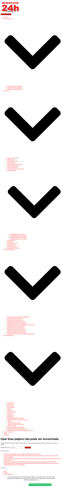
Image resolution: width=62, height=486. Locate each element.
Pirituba (9, 410)
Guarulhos (10, 415)
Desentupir (10, 159)
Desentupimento (12, 158)
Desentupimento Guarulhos (16, 326)
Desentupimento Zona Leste (16, 332)
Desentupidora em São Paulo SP (17, 419)
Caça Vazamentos (13, 166)
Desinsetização (12, 246)
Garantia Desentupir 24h (15, 89)
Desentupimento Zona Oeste (16, 330)
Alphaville (10, 416)
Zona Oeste (10, 407)
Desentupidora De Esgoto (15, 418)
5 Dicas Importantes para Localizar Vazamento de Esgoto (22, 454)
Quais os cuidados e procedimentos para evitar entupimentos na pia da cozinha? (30, 461)
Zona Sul (10, 404)
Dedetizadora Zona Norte (18, 235)
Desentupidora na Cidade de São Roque (20, 430)
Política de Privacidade (14, 87)
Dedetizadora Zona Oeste (18, 237)
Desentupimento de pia (15, 320)
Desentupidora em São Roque (17, 429)
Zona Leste (10, 406)
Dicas (5, 472)
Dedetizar (10, 242)
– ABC (9, 421)
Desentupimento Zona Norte (16, 329)
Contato (6, 435)
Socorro (9, 413)
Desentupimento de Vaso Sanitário (18, 317)
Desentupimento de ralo (15, 318)
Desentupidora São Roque (15, 427)
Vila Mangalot (11, 412)
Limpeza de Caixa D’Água (15, 169)
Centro (9, 409)
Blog (5, 433)
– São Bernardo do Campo (15, 424)
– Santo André (11, 426)
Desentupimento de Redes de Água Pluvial (21, 324)
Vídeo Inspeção (12, 167)
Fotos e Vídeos (8, 432)
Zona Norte (10, 403)
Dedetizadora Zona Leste (18, 238)
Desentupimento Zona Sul (15, 327)
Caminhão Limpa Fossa (14, 164)
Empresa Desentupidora (15, 86)
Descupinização (12, 243)
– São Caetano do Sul (14, 422)
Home (6, 17)
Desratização (11, 245)
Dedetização (11, 240)
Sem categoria (8, 474)
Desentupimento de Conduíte (16, 323)
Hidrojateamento (12, 161)
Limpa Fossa (11, 162)
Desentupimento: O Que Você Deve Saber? (21, 334)
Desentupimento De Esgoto (16, 321)
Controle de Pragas (13, 248)
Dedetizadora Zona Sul (17, 234)
